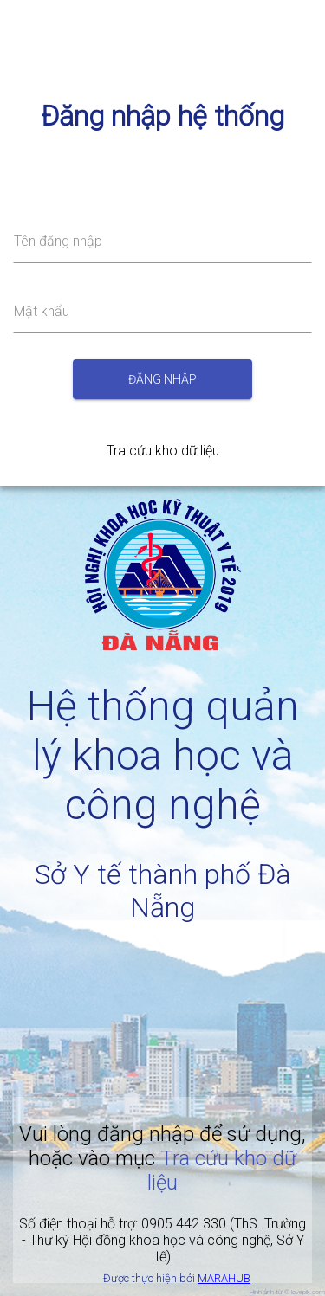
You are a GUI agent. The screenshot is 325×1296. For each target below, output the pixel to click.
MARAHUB (224, 1278)
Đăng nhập (162, 379)
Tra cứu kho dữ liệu (163, 450)
